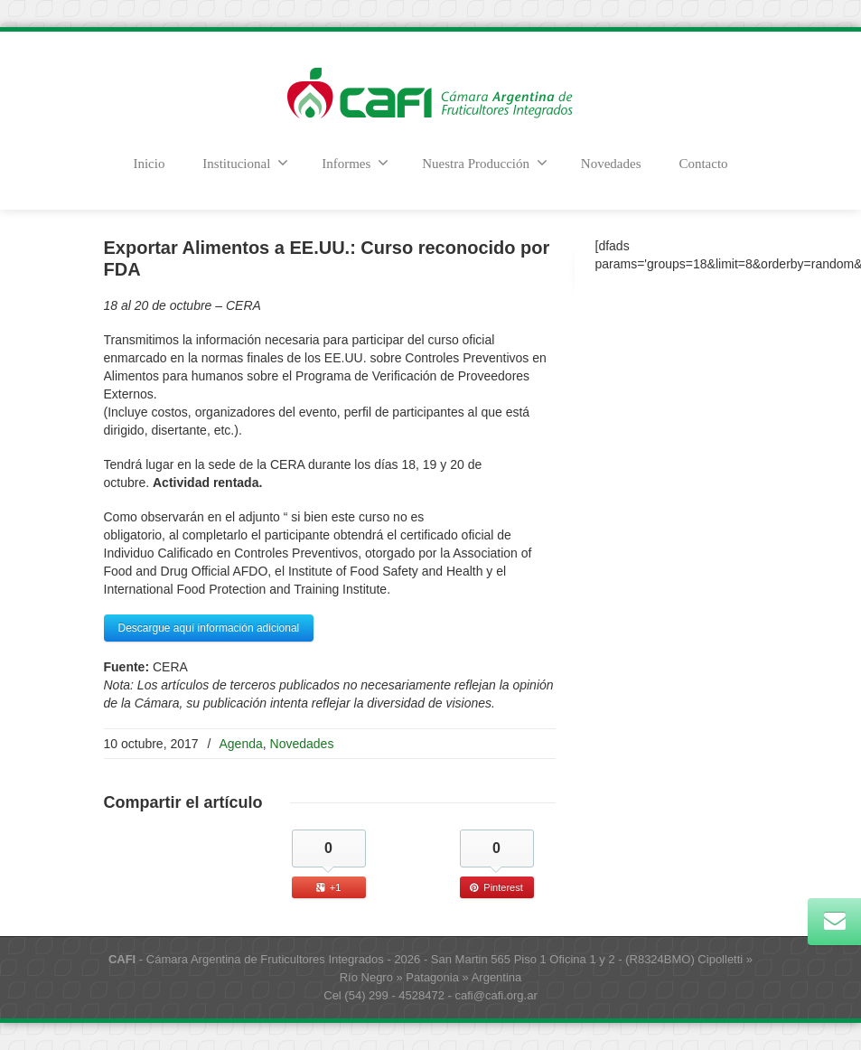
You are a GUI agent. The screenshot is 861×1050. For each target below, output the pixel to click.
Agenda (241, 743)
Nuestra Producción (484, 163)
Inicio (148, 163)
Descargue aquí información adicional (209, 628)
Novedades (611, 163)
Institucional (245, 163)
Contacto (703, 163)
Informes (355, 163)
